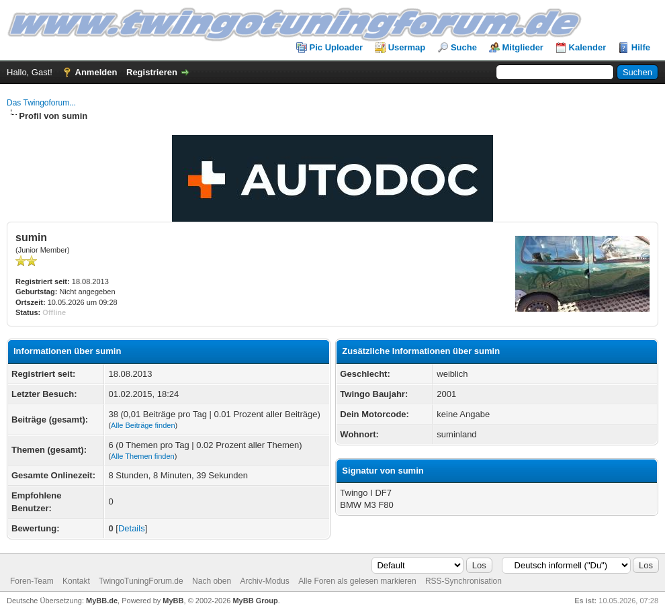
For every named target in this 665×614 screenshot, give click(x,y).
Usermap (407, 47)
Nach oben (211, 581)
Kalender (588, 47)
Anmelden (96, 72)
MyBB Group (254, 601)
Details (131, 528)
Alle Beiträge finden (143, 425)
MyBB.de (102, 601)
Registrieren (151, 72)
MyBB (173, 601)
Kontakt (76, 581)
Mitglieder (522, 47)
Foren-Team (32, 581)
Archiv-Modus (264, 581)
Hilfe (640, 47)
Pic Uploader (336, 47)
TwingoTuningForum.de (141, 581)
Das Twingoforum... (41, 102)
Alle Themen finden (143, 456)
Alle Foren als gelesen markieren (357, 581)
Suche (464, 47)
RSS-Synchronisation (463, 581)
